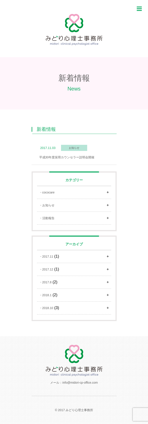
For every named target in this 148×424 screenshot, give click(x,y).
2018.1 (47, 295)
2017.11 (47, 256)
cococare (48, 192)
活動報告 (48, 218)
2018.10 (47, 308)
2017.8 (47, 282)
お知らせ (48, 205)
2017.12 (47, 269)
